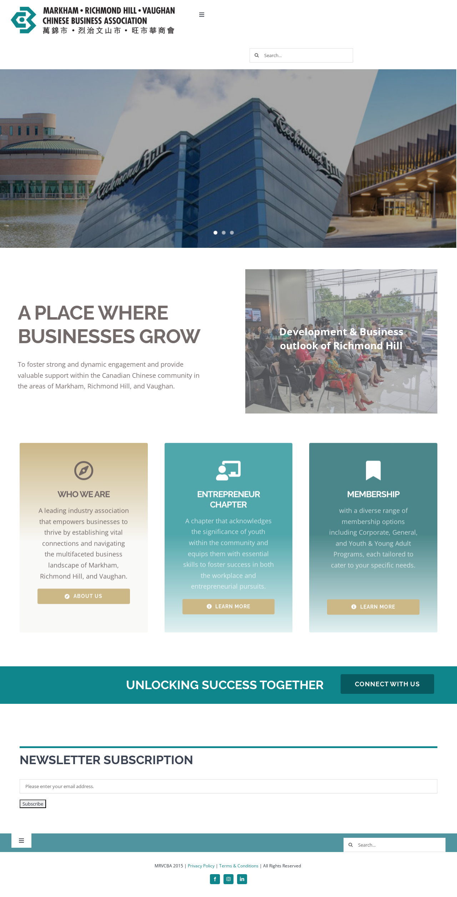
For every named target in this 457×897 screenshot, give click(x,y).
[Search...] (301, 55)
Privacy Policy (201, 866)
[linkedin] (242, 879)
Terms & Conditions (238, 866)
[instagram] (228, 879)
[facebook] (215, 879)
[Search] (257, 55)
